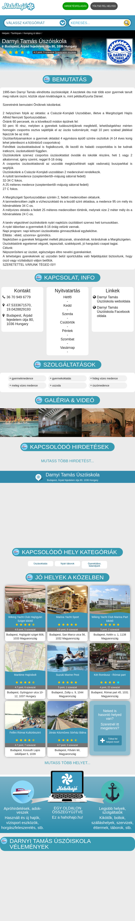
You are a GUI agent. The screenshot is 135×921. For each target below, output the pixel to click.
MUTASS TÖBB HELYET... (67, 763)
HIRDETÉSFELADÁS (75, 6)
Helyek (5, 33)
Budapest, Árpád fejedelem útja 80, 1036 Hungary (39, 46)
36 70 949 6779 (19, 297)
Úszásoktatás (41, 563)
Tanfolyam (16, 33)
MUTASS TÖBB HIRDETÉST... (67, 461)
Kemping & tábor (32, 33)
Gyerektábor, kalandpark (94, 564)
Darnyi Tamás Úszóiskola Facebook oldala (113, 312)
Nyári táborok (67, 563)
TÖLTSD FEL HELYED (104, 6)
